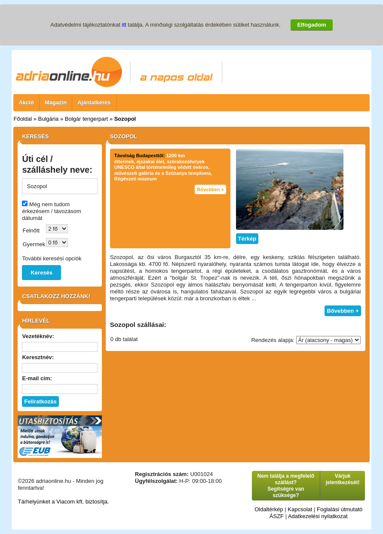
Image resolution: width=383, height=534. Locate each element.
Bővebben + (210, 189)
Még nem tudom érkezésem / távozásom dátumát (51, 211)
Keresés (41, 272)
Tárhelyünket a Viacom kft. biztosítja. (63, 501)
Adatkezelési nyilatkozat (318, 516)
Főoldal (22, 119)
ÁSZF (277, 516)
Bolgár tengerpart (86, 119)
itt (124, 24)
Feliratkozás (40, 401)
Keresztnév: (38, 357)
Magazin (56, 102)
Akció (26, 102)
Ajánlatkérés (93, 102)
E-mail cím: (37, 378)
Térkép (247, 238)
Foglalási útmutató (339, 509)
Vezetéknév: (38, 336)
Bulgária (48, 119)
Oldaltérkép (268, 509)
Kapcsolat (300, 509)
